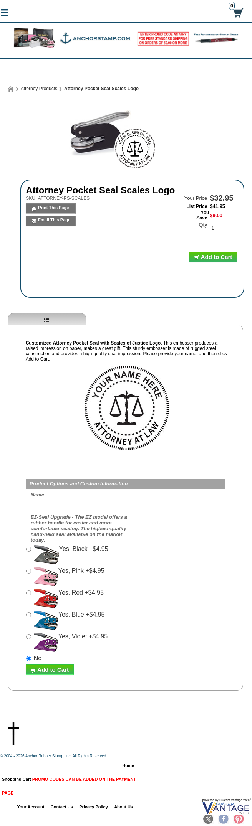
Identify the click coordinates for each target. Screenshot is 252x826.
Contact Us (62, 807)
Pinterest (238, 819)
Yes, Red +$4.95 (69, 598)
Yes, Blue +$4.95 (69, 620)
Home (128, 765)
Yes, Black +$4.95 (71, 554)
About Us (123, 807)
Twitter (208, 819)
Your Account (31, 807)
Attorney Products (39, 88)
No (37, 658)
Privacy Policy (93, 807)
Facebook (223, 819)
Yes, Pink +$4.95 (69, 576)
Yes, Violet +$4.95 (71, 642)
